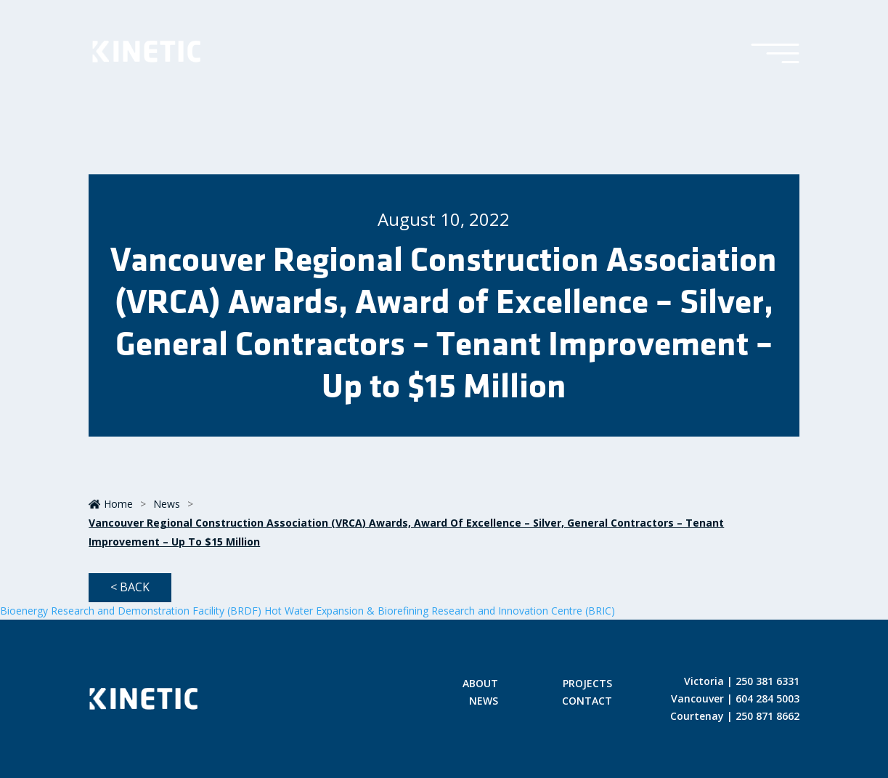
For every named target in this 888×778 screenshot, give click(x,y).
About (480, 684)
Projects (587, 684)
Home (111, 504)
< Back (130, 587)
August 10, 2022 (444, 219)
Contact (587, 702)
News (166, 504)
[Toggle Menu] (775, 54)
